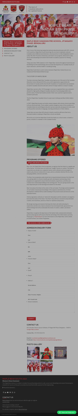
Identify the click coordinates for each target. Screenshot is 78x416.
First (29, 235)
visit (7, 406)
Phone (30, 275)
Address (30, 280)
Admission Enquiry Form (12, 51)
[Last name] (51, 237)
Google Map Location (33, 329)
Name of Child (32, 230)
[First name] (51, 233)
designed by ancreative (72, 414)
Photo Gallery (9, 55)
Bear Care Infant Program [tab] (37, 162)
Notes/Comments (33, 301)
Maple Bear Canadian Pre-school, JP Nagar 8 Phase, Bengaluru (13, 43)
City (29, 290)
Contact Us (8, 53)
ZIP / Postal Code (32, 299)
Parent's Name (32, 258)
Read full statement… (8, 387)
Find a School (6, 400)
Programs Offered (10, 48)
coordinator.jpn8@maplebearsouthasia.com (43, 338)
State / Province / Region (34, 294)
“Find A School (38, 216)
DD (29, 247)
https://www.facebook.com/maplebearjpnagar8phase (47, 340)
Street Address (32, 285)
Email (30, 270)
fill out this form (23, 409)
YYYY (29, 256)
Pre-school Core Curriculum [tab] (38, 223)
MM (29, 251)
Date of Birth (32, 242)
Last (29, 240)
